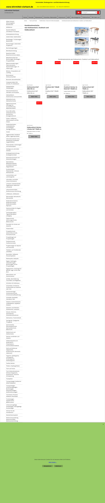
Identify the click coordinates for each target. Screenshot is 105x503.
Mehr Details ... (53, 462)
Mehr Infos (34, 97)
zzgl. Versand (29, 85)
